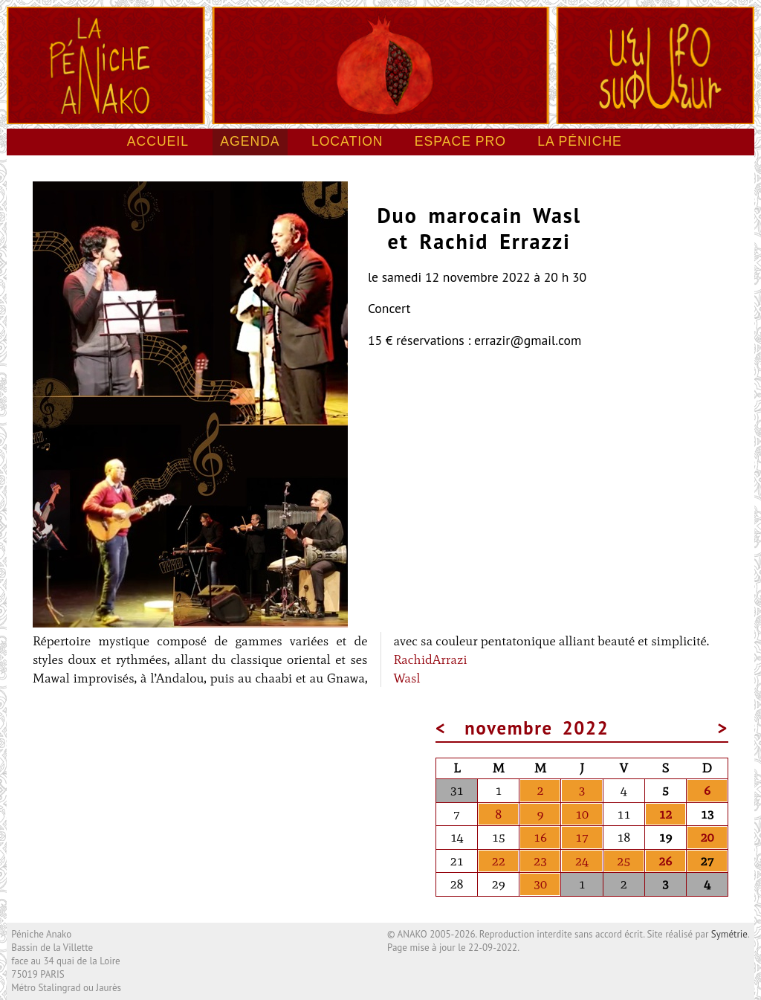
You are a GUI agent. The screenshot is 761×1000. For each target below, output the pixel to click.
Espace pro (460, 141)
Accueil (158, 141)
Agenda (249, 141)
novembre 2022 (536, 728)
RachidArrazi (430, 659)
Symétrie (729, 934)
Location (347, 141)
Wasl (407, 678)
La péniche (579, 141)
